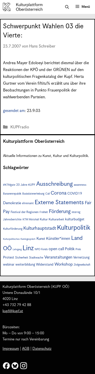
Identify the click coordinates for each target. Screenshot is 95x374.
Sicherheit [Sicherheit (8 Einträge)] (21, 258)
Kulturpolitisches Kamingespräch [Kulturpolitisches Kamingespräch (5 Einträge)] (19, 239)
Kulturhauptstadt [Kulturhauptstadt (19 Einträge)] (39, 228)
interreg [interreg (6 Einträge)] (76, 212)
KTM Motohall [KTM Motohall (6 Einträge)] (31, 219)
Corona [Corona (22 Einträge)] (58, 193)
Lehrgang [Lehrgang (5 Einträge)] (17, 249)
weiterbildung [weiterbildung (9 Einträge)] (25, 265)
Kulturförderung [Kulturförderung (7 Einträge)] (12, 228)
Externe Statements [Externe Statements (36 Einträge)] (59, 202)
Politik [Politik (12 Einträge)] (69, 249)
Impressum (11, 349)
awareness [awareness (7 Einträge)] (80, 184)
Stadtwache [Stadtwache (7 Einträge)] (36, 257)
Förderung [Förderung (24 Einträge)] (60, 212)
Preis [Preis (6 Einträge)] (78, 249)
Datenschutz (41, 349)
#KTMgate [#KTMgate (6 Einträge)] (9, 184)
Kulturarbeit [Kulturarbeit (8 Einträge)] (56, 219)
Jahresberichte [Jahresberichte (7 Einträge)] (12, 219)
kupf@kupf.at (13, 311)
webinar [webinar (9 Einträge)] (8, 265)
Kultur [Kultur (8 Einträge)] (44, 219)
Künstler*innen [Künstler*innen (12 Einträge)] (58, 239)
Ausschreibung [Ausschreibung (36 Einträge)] (54, 184)
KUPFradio (19, 127)
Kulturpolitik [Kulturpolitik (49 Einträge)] (73, 227)
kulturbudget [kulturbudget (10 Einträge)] (74, 219)
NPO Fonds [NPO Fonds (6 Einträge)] (41, 249)
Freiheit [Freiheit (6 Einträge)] (44, 212)
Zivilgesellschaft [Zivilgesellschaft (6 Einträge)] (82, 264)
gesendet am (14, 110)
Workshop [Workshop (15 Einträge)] (63, 264)
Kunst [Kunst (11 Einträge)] (40, 239)
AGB (25, 349)
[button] (67, 7)
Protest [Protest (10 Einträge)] (8, 257)
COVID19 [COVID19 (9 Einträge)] (74, 194)
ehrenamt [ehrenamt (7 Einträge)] (28, 203)
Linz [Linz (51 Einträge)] (28, 248)
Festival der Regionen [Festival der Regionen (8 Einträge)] (25, 212)
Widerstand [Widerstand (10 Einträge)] (44, 265)
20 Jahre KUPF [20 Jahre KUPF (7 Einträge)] (25, 184)
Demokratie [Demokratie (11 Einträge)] (12, 203)
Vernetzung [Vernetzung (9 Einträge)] (81, 258)
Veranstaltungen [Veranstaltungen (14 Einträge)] (58, 257)
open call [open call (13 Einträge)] (56, 249)
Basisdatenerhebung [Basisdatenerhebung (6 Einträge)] (33, 193)
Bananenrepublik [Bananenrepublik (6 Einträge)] (12, 193)
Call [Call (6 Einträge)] (47, 193)
